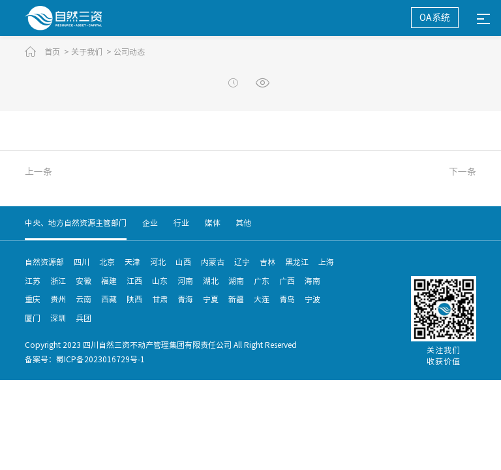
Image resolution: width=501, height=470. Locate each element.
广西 (287, 281)
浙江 (58, 281)
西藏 (109, 299)
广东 (261, 281)
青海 (185, 299)
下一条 (462, 171)
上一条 (38, 171)
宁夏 (211, 299)
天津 (132, 262)
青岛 (287, 299)
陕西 (134, 299)
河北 (158, 262)
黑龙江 (297, 262)
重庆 (32, 299)
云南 (83, 299)
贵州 (58, 299)
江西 (134, 281)
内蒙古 (212, 262)
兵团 (83, 318)
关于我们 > (91, 51)
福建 (109, 281)
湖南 (236, 281)
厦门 (32, 318)
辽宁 (242, 262)
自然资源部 (44, 262)
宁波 (312, 299)
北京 (107, 262)
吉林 (267, 262)
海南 (312, 281)
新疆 (236, 299)
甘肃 (160, 299)
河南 (185, 281)
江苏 (32, 281)
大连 (261, 299)
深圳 (58, 318)
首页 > (56, 51)
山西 (183, 262)
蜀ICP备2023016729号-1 (100, 359)
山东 (160, 281)
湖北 (211, 281)
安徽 (83, 281)
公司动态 (129, 51)
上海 (326, 262)
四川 (81, 262)
